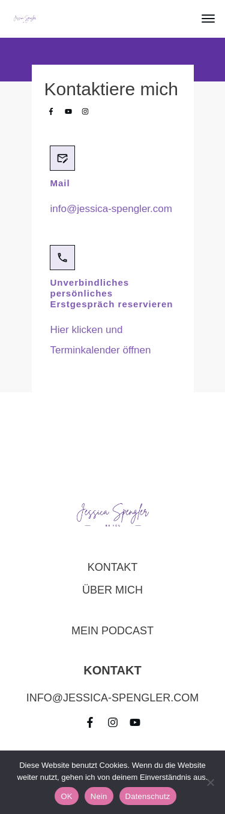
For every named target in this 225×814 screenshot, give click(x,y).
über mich (112, 590)
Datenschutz (147, 796)
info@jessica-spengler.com (111, 208)
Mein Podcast (112, 631)
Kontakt (113, 567)
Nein (99, 796)
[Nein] (210, 782)
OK (66, 796)
